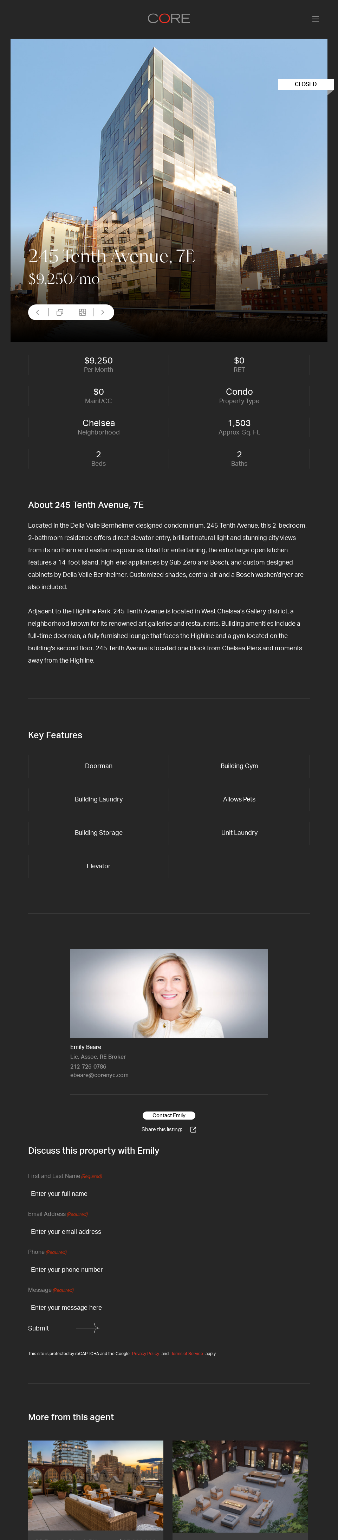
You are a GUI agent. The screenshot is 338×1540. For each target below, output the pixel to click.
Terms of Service (187, 1354)
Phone (47, 1252)
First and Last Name (65, 1176)
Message (50, 1290)
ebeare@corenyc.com (99, 1075)
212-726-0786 (88, 1067)
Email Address (57, 1214)
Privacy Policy (145, 1354)
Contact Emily (169, 1115)
